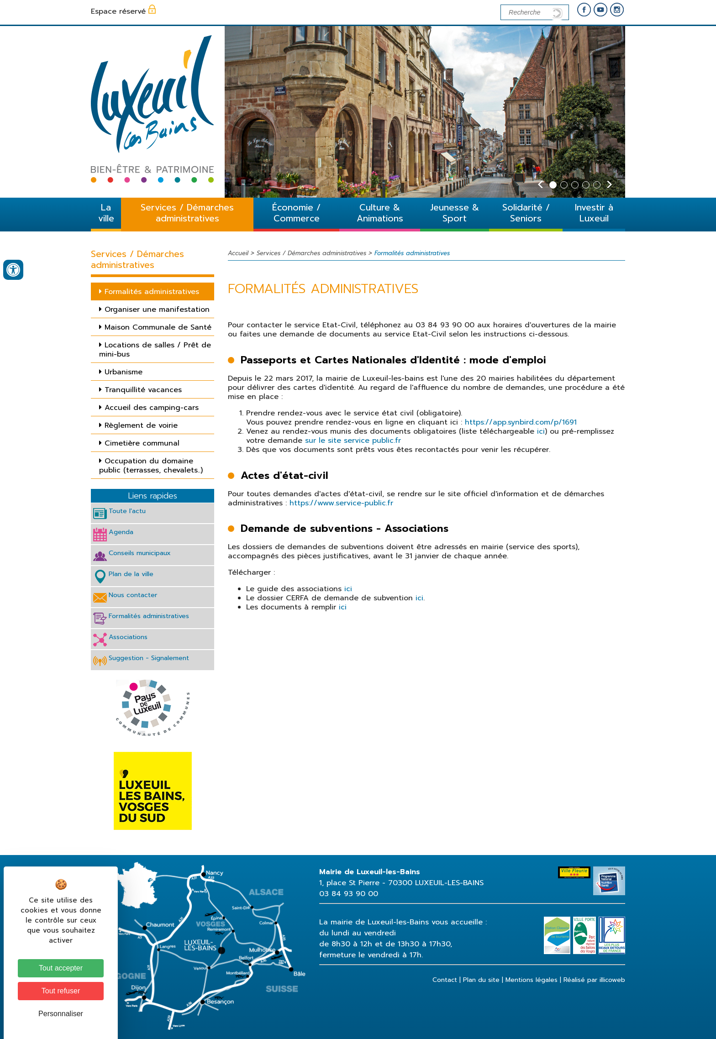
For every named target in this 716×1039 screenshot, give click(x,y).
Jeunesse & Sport (454, 213)
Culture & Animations (380, 213)
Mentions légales (531, 980)
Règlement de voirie (141, 425)
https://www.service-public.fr (341, 503)
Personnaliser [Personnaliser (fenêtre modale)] (60, 1014)
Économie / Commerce (296, 213)
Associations (128, 637)
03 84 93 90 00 (348, 893)
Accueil (238, 253)
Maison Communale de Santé (158, 327)
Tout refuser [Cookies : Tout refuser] (61, 991)
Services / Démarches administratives (187, 213)
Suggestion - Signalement (149, 658)
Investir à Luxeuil (594, 213)
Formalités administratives (152, 291)
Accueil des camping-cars (152, 407)
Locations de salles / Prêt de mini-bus (155, 350)
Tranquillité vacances (143, 389)
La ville (106, 213)
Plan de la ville (131, 574)
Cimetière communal (142, 443)
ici (541, 431)
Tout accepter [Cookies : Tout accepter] (61, 968)
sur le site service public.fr (351, 440)
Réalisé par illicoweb (594, 980)
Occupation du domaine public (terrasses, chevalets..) (151, 466)
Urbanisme (123, 372)
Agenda (121, 532)
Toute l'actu (127, 511)
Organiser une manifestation (157, 309)
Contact (444, 980)
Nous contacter (133, 595)
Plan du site (481, 980)
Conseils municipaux (140, 553)
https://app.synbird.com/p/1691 (521, 422)
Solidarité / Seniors (526, 213)
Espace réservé (118, 11)
